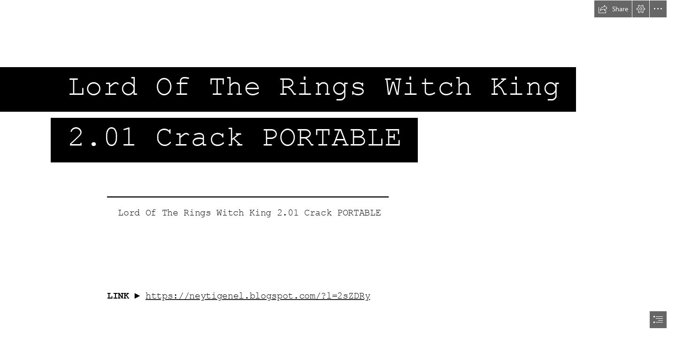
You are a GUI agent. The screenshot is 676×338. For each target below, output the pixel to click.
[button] (613, 8)
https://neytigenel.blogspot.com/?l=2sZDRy (258, 296)
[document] (338, 169)
